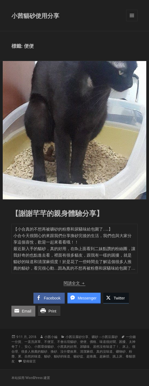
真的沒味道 (104, 351)
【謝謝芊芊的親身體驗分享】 (57, 213)
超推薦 (91, 356)
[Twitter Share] (116, 298)
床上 (125, 346)
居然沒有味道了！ (106, 346)
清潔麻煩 (86, 351)
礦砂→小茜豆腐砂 (105, 336)
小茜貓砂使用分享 (35, 15)
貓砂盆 (78, 356)
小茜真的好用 (67, 346)
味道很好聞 (108, 341)
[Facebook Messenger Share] (84, 298)
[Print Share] (49, 311)
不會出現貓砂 (67, 341)
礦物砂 (121, 351)
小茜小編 (50, 336)
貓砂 (47, 356)
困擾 (122, 341)
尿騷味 (85, 346)
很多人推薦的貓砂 (34, 351)
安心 (27, 346)
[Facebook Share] (48, 298)
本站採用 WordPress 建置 (30, 377)
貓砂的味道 (62, 356)
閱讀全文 (74, 283)
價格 (93, 341)
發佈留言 (29, 361)
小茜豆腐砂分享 (77, 336)
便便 (83, 341)
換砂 (54, 351)
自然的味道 (32, 356)
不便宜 (49, 341)
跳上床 (117, 356)
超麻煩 (104, 356)
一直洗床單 (32, 341)
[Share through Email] (23, 311)
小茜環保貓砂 (44, 346)
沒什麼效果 (68, 351)
